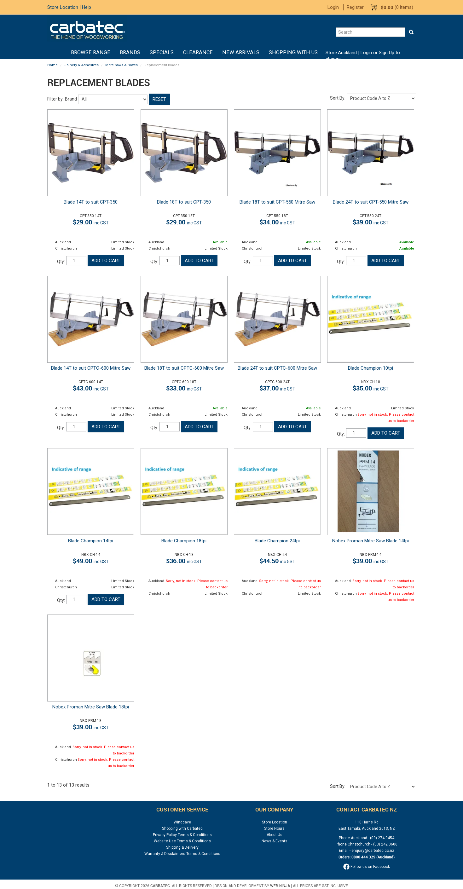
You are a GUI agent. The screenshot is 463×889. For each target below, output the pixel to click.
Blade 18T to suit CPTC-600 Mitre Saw (184, 368)
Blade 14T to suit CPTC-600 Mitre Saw (90, 368)
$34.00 (277, 222)
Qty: (61, 261)
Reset (159, 99)
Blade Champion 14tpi (90, 541)
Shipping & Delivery (182, 847)
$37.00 (277, 388)
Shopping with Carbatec (182, 828)
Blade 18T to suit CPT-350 (184, 202)
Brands (130, 52)
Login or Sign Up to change (363, 56)
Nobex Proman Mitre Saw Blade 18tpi (90, 707)
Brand (71, 98)
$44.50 (277, 561)
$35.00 (371, 388)
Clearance (198, 52)
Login (333, 7)
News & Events (274, 841)
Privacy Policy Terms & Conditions (182, 835)
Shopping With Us (293, 52)
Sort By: (337, 98)
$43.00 (91, 388)
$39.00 (371, 222)
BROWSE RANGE (90, 52)
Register (355, 7)
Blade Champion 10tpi (370, 368)
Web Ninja (280, 886)
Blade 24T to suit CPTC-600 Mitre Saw (277, 368)
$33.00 (184, 388)
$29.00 (91, 222)
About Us (274, 835)
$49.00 (91, 561)
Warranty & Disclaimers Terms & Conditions (182, 853)
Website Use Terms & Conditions (182, 841)
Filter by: (55, 98)
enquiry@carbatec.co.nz (372, 850)
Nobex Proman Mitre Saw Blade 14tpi (370, 541)
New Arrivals (240, 52)
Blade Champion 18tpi (183, 541)
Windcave (182, 822)
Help (86, 7)
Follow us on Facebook (366, 866)
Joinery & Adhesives (81, 65)
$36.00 (184, 561)
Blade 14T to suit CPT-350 (91, 202)
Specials (162, 52)
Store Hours (274, 828)
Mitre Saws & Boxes (121, 65)
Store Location (62, 7)
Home (61, 52)
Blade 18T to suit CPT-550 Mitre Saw (277, 202)
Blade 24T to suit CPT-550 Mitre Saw (370, 202)
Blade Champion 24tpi (277, 541)
